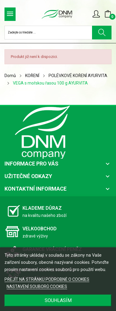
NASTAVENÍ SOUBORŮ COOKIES (37, 286)
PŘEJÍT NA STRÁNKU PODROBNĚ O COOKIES (46, 279)
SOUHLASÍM (58, 300)
